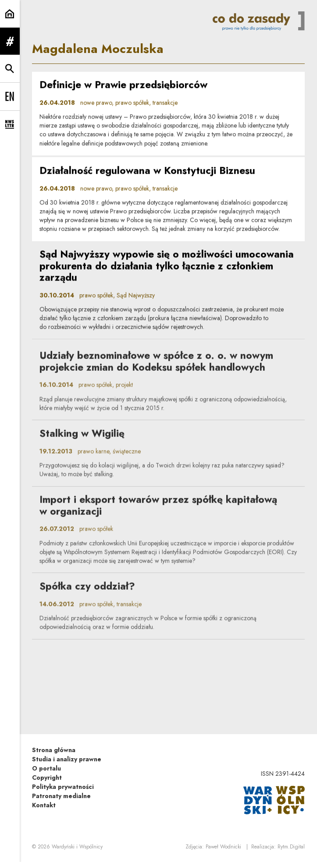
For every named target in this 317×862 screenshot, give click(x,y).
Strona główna (53, 750)
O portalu (46, 768)
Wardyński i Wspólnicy (77, 847)
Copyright (47, 777)
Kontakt (44, 805)
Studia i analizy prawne (66, 759)
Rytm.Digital (291, 847)
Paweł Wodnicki (223, 847)
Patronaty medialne (61, 796)
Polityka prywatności (63, 786)
